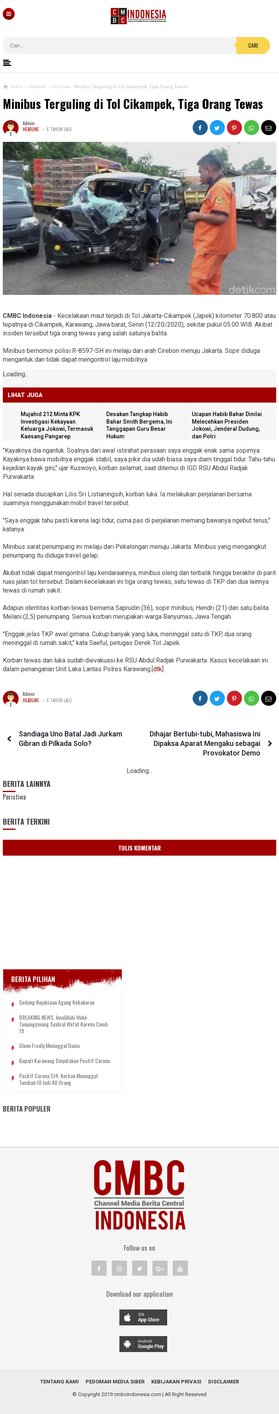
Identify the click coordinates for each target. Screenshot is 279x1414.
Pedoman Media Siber (115, 1382)
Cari (253, 45)
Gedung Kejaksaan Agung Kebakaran (56, 1002)
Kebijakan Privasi (176, 1382)
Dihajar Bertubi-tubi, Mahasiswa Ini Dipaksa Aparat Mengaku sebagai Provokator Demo (205, 743)
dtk (157, 669)
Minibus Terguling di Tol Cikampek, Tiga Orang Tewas (134, 103)
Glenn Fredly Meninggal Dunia (49, 1046)
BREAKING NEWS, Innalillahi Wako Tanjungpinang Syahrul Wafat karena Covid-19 (64, 1024)
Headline (31, 129)
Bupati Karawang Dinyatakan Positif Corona (64, 1061)
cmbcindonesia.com (137, 1394)
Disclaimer (223, 1382)
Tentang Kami (59, 1382)
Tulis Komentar (139, 847)
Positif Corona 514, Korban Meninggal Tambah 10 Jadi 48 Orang (58, 1079)
